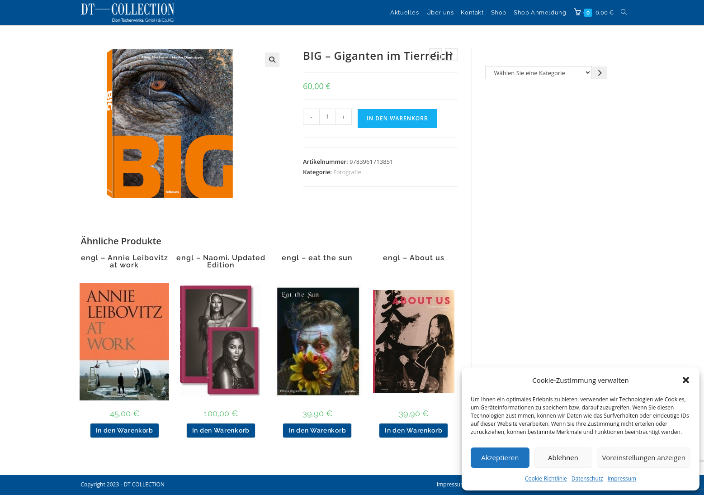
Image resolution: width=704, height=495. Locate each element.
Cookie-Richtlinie (546, 478)
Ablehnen (563, 457)
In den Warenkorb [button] (124, 430)
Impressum (622, 478)
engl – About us (413, 258)
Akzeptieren (500, 457)
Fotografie (347, 172)
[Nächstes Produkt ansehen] (451, 54)
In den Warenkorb (397, 118)
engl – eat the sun (317, 258)
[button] (685, 380)
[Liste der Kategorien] (538, 72)
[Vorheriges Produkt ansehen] (435, 54)
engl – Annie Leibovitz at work (124, 261)
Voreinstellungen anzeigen (643, 457)
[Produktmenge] (327, 117)
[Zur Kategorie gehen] (600, 72)
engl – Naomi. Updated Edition (220, 261)
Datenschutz (587, 478)
